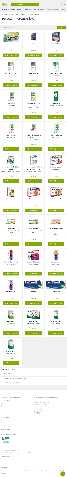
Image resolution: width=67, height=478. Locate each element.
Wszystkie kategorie (8, 9)
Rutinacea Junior (11, 199)
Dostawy (3, 404)
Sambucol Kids (10, 292)
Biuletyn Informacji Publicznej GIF (8, 456)
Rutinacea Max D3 (56, 199)
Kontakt (3, 408)
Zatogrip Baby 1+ (11, 321)
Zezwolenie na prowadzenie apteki (8, 448)
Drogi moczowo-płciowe (53, 9)
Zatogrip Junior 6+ (56, 321)
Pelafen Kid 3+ (33, 73)
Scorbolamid (33, 292)
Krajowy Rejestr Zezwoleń (6, 446)
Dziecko (64, 9)
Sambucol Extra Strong (11, 262)
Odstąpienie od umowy (6, 406)
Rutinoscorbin (11, 229)
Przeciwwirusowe (18, 382)
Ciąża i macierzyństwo (38, 9)
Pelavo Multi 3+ (11, 135)
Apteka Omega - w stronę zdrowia (8, 14)
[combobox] (28, 4)
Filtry (61, 27)
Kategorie (3, 422)
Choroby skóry (27, 9)
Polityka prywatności (5, 400)
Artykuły (3, 424)
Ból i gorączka (5, 382)
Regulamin (3, 402)
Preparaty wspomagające (34, 14)
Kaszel (10, 382)
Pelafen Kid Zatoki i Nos (56, 73)
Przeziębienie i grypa (6, 373)
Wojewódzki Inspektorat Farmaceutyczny (10, 450)
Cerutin (11, 44)
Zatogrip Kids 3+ (11, 351)
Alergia (19, 9)
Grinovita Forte (56, 44)
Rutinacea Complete (56, 167)
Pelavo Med (56, 103)
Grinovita (33, 44)
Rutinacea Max (33, 199)
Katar (13, 382)
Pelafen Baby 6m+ (11, 73)
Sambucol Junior (56, 262)
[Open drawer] (64, 4)
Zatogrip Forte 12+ (33, 321)
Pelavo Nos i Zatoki (56, 135)
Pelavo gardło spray (11, 103)
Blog (2, 420)
